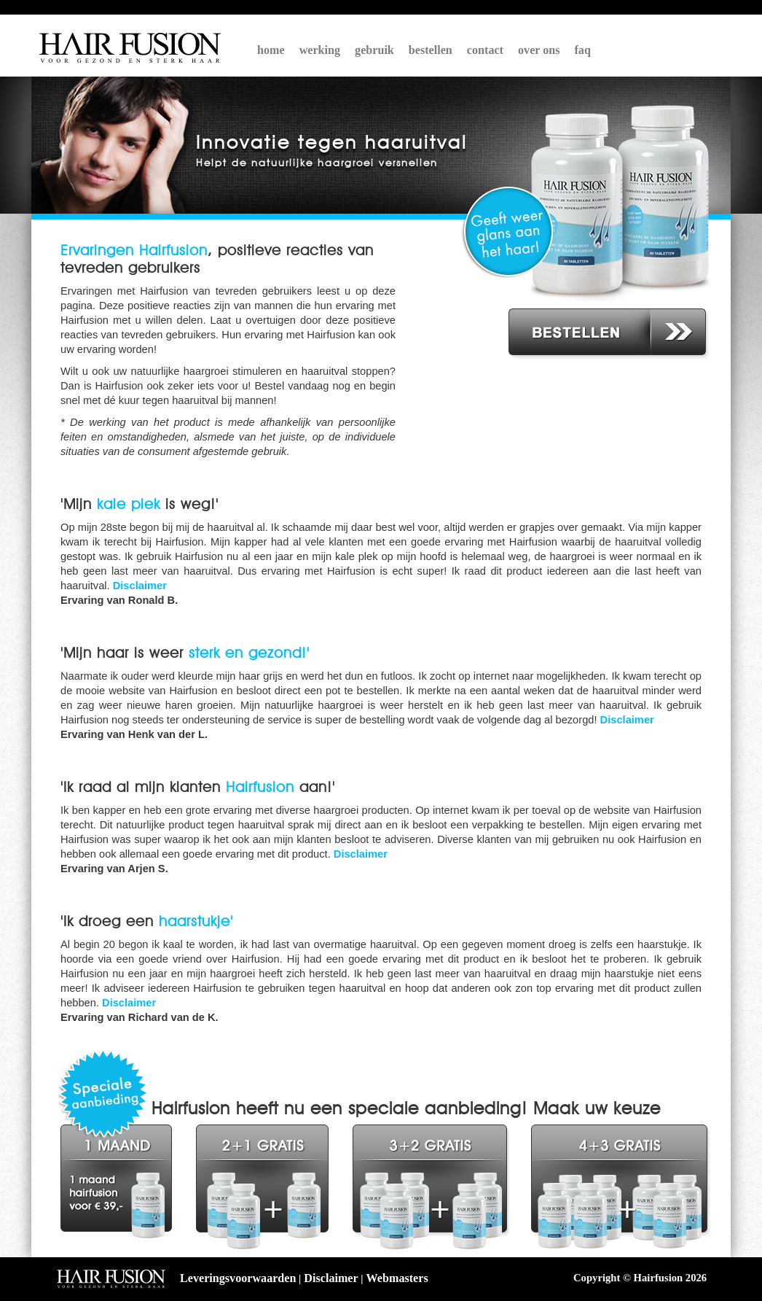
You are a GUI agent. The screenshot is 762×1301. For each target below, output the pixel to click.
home (271, 50)
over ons (539, 50)
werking (319, 50)
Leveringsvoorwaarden (238, 1278)
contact (485, 50)
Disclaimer (140, 585)
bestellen (430, 50)
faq (583, 50)
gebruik (374, 50)
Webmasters (397, 1278)
